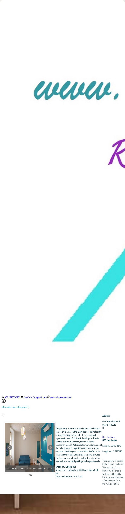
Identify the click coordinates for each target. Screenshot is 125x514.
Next (66, 457)
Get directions (112, 440)
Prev (9, 457)
